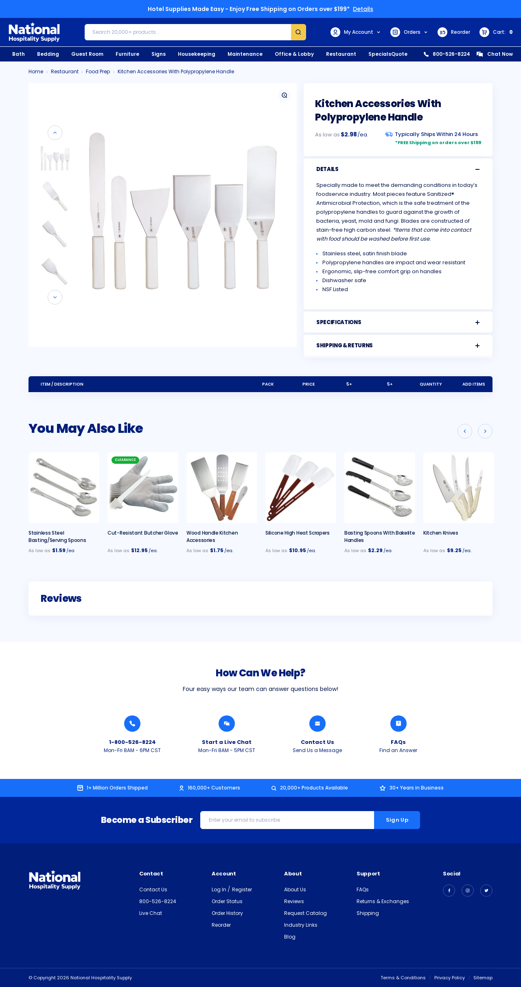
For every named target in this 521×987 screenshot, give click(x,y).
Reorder (454, 32)
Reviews (294, 901)
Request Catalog (305, 913)
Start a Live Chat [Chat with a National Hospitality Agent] (227, 742)
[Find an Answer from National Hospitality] (398, 723)
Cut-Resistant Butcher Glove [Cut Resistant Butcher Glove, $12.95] (142, 532)
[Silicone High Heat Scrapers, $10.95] (300, 487)
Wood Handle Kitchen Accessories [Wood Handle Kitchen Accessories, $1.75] (212, 536)
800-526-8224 (447, 53)
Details (363, 9)
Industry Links (300, 924)
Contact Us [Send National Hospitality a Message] (317, 742)
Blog (290, 936)
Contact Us (153, 889)
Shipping (368, 913)
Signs (158, 53)
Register (242, 889)
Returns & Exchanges (383, 901)
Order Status (227, 901)
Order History (227, 913)
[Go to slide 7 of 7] (55, 132)
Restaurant (341, 53)
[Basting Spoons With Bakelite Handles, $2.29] (379, 487)
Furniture (127, 53)
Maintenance (245, 53)
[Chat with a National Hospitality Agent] (227, 723)
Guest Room (87, 53)
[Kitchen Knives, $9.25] (458, 487)
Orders (409, 32)
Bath (18, 53)
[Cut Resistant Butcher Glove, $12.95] (142, 487)
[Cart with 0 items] (496, 32)
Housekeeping (196, 53)
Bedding (48, 53)
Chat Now (494, 53)
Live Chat (150, 913)
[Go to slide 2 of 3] (485, 431)
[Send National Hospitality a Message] (317, 723)
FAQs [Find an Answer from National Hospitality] (398, 742)
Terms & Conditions (403, 977)
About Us (295, 889)
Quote (399, 53)
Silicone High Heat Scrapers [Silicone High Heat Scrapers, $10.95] (297, 532)
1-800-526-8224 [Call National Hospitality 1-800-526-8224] (132, 742)
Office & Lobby (294, 53)
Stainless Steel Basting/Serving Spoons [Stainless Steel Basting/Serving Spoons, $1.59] (57, 536)
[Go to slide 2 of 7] (55, 297)
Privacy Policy (449, 977)
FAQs (363, 889)
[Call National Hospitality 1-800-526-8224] (132, 723)
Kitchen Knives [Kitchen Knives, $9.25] (440, 532)
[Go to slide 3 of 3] (465, 431)
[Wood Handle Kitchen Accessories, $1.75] (221, 487)
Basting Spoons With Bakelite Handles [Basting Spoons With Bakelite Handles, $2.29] (379, 536)
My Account (356, 32)
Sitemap (483, 977)
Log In (220, 889)
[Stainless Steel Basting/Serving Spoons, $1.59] (63, 487)
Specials (379, 53)
